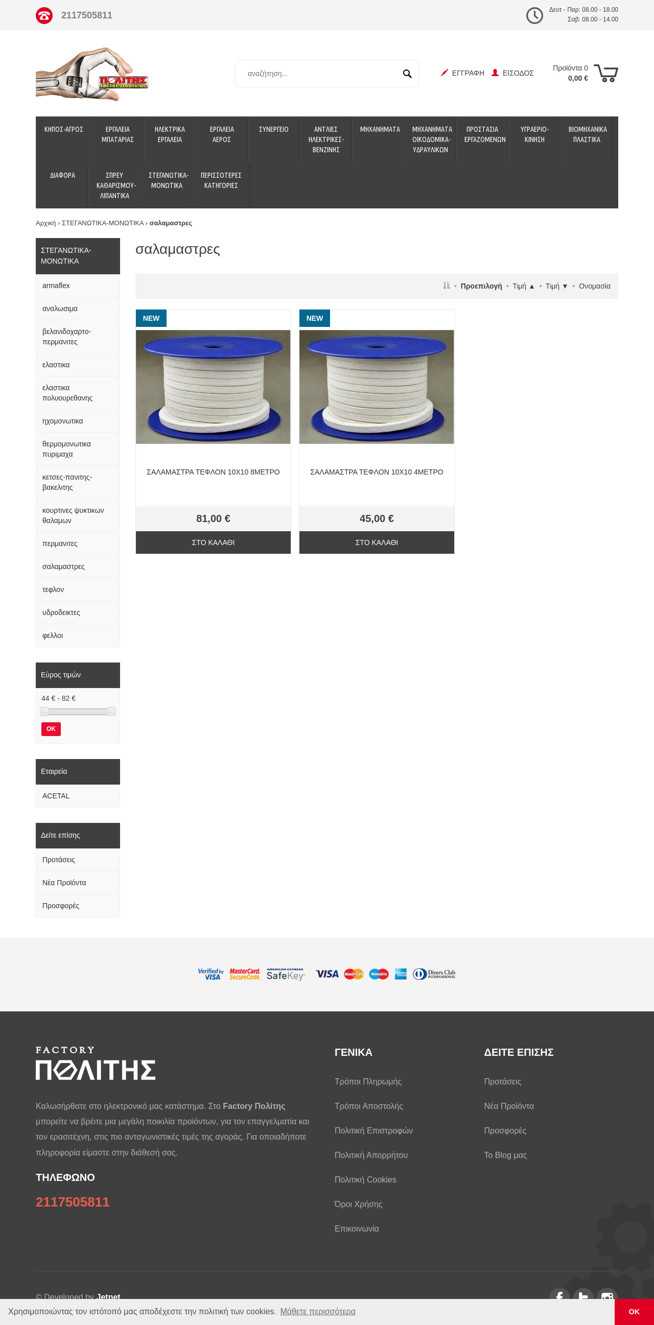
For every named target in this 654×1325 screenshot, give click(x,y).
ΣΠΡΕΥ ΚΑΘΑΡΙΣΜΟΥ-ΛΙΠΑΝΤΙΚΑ (116, 185)
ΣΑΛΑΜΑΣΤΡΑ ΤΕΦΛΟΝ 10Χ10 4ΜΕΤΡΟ (376, 472)
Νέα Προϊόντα (64, 883)
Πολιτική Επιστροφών (374, 1130)
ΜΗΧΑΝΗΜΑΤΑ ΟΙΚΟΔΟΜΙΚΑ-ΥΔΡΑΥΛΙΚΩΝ (432, 139)
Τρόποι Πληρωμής (368, 1081)
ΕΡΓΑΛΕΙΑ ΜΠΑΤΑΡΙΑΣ (118, 134)
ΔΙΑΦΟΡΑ (62, 175)
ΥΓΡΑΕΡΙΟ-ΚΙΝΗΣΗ (535, 134)
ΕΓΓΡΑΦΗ (462, 73)
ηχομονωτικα (62, 421)
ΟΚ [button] (634, 1312)
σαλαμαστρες (63, 566)
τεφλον (53, 589)
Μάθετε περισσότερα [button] (318, 1311)
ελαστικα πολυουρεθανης (67, 393)
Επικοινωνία (357, 1228)
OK (51, 728)
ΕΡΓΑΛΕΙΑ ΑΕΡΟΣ (222, 134)
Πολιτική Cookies (365, 1179)
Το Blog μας (505, 1155)
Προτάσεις (58, 860)
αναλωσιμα (60, 308)
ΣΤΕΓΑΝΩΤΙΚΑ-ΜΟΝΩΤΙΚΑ (169, 180)
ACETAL (55, 796)
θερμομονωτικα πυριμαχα (66, 449)
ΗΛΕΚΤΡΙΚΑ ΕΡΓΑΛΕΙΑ (170, 134)
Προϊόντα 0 (570, 73)
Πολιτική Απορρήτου (371, 1155)
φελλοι (52, 635)
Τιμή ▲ (523, 286)
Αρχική (46, 223)
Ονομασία (595, 286)
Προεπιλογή (481, 286)
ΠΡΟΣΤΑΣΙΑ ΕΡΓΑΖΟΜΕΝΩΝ (485, 134)
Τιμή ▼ (557, 286)
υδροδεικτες (61, 612)
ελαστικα (55, 365)
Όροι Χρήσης (359, 1204)
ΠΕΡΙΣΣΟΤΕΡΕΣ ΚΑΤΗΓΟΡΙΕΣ (221, 180)
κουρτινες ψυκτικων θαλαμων (73, 515)
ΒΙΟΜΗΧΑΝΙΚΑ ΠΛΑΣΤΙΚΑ (588, 134)
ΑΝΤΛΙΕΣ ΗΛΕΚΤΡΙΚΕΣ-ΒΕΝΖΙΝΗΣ (326, 139)
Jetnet (109, 1297)
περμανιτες (60, 543)
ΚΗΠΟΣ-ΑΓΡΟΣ (63, 129)
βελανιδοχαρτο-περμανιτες (66, 336)
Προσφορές (60, 906)
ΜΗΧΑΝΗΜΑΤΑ (380, 129)
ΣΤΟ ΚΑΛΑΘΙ (213, 542)
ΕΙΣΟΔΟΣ (513, 73)
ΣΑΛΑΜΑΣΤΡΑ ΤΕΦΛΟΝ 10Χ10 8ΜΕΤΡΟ (213, 472)
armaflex (56, 285)
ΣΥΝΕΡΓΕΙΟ (274, 129)
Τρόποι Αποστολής (369, 1106)
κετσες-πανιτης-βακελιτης (67, 482)
